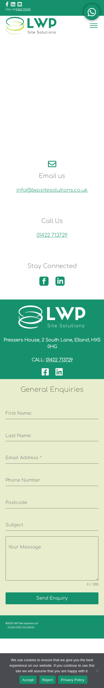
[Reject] (97, 670)
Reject (47, 680)
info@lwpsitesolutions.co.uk (52, 190)
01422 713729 (23, 9)
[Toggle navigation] (93, 25)
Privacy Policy (72, 680)
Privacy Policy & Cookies (21, 627)
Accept (28, 680)
